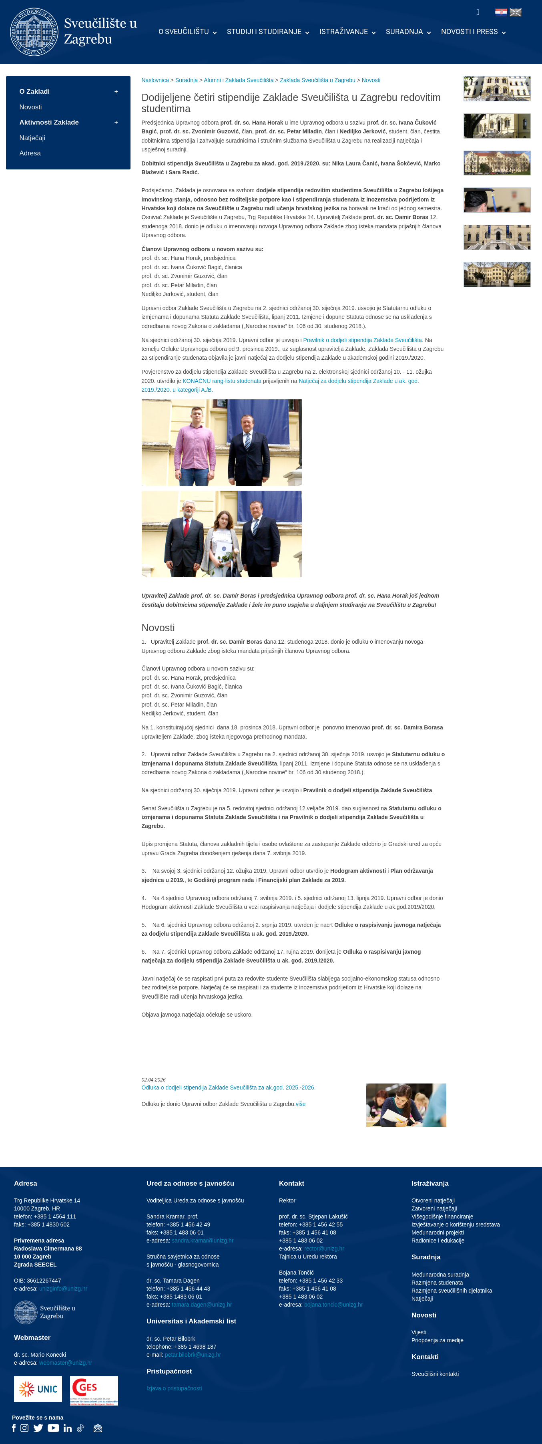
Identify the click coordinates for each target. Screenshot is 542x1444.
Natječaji (32, 138)
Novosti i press (469, 31)
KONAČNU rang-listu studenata (222, 381)
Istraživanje (343, 31)
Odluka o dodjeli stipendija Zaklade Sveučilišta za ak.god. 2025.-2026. (229, 1087)
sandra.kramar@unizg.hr (202, 1240)
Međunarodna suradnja (440, 1274)
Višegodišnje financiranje (443, 1216)
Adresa (30, 153)
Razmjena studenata (437, 1282)
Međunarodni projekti (438, 1232)
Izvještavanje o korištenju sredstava (456, 1224)
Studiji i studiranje (264, 31)
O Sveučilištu (184, 31)
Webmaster (32, 1337)
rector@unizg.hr (324, 1248)
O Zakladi (35, 91)
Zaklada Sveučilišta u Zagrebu (317, 80)
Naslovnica (155, 80)
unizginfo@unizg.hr (63, 1288)
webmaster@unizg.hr (65, 1362)
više (301, 1104)
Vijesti (419, 1332)
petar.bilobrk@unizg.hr (193, 1354)
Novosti (31, 107)
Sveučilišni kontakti (435, 1374)
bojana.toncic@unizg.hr (333, 1304)
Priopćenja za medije (438, 1340)
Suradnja (404, 31)
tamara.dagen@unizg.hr (202, 1304)
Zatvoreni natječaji (434, 1208)
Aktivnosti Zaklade (49, 122)
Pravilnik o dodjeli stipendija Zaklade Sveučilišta (362, 340)
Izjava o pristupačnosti (174, 1388)
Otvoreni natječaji (433, 1200)
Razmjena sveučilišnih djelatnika (452, 1290)
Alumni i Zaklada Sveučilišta (238, 80)
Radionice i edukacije (438, 1240)
